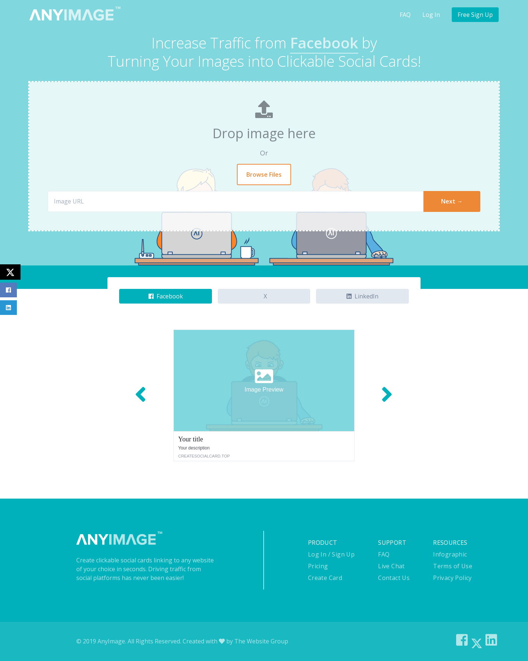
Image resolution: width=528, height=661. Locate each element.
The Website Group (261, 641)
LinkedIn (362, 296)
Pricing (318, 566)
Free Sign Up (475, 15)
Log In (431, 15)
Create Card (325, 578)
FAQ (405, 15)
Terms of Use (452, 566)
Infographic (450, 554)
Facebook (165, 296)
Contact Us (394, 578)
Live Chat (391, 566)
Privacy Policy (452, 578)
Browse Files (264, 174)
